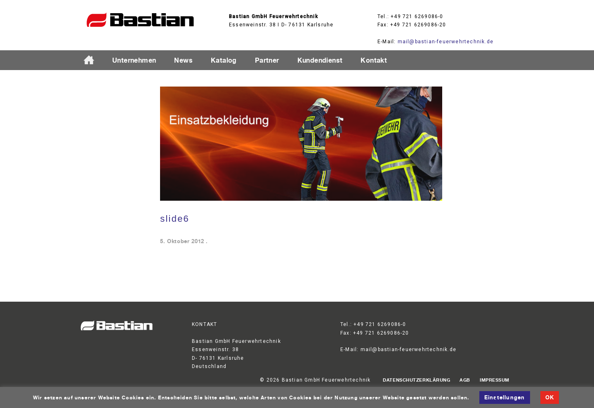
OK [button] (549, 397)
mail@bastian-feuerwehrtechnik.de (445, 42)
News (183, 60)
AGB (465, 380)
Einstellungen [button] (504, 397)
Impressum (494, 380)
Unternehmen (134, 60)
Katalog (224, 60)
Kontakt (374, 60)
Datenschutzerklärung (416, 380)
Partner (267, 60)
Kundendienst (320, 60)
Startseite (92, 60)
